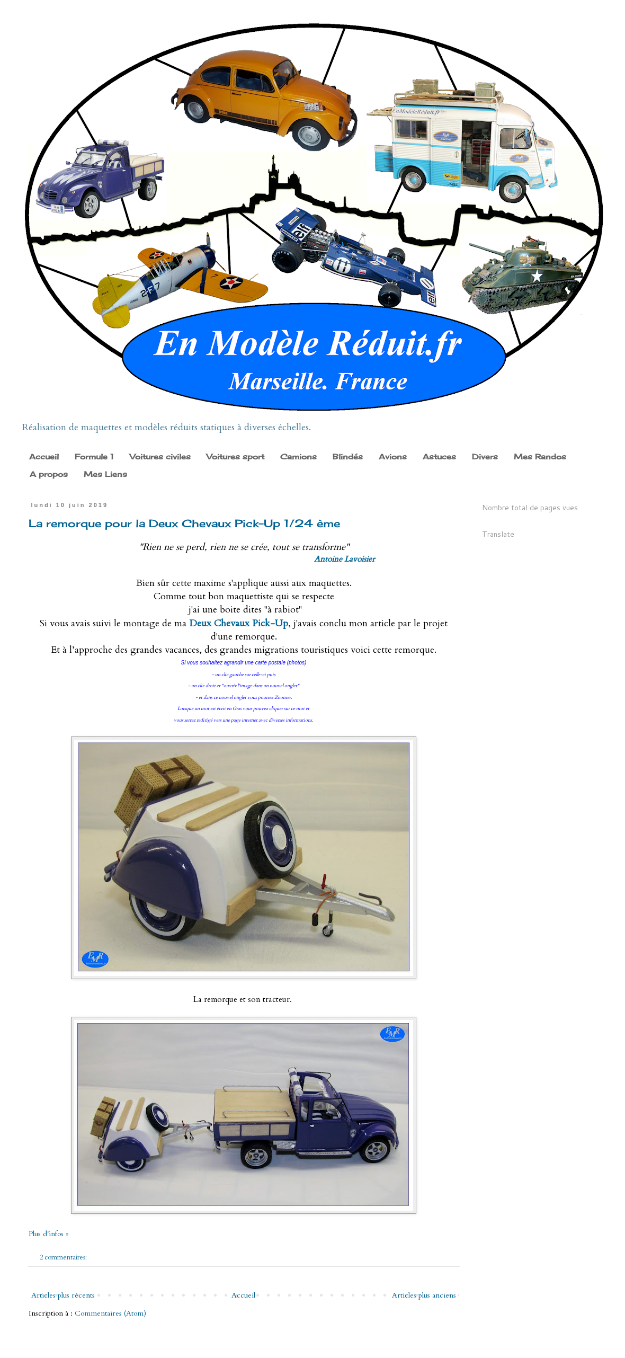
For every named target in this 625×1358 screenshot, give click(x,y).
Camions (298, 456)
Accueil (44, 456)
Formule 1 (94, 456)
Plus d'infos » (48, 1234)
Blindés (348, 456)
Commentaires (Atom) (110, 1313)
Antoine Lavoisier (344, 559)
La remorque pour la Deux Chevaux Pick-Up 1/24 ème (184, 523)
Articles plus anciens (424, 1295)
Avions (393, 456)
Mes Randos (540, 456)
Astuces (439, 456)
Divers (485, 456)
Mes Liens (105, 473)
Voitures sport (235, 456)
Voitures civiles (160, 456)
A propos (49, 473)
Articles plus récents (63, 1295)
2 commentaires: (64, 1257)
